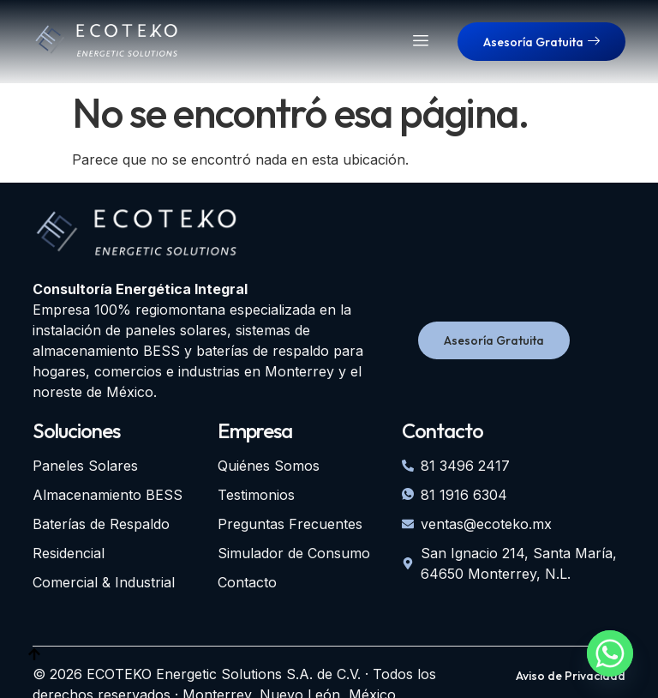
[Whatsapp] (610, 653)
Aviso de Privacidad (570, 676)
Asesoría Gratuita (541, 42)
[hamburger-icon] (421, 41)
